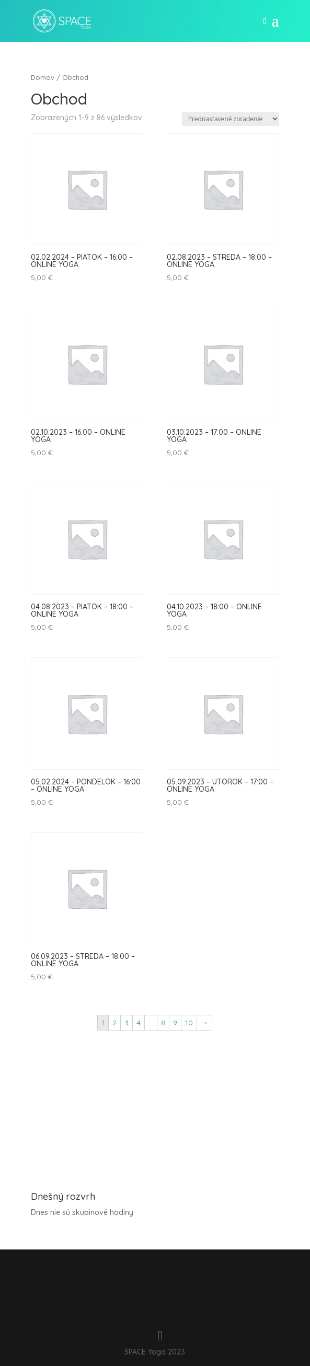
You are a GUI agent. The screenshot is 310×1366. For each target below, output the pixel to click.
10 (189, 1022)
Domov (42, 77)
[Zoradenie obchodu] (230, 119)
